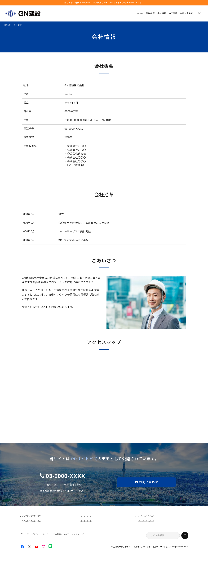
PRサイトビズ (84, 459)
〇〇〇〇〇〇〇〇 (31, 516)
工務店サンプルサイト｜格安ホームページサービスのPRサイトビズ (141, 547)
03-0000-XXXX (65, 476)
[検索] (184, 535)
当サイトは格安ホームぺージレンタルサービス (104, 2)
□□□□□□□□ (86, 516)
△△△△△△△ (146, 516)
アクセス (78, 491)
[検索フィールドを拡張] (199, 13)
